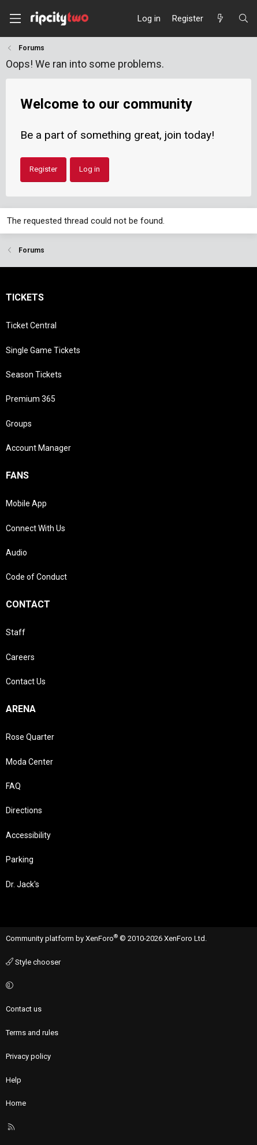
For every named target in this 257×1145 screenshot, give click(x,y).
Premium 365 (30, 398)
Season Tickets (34, 374)
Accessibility (28, 835)
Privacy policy (28, 1056)
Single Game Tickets (43, 350)
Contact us (24, 1009)
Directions (24, 810)
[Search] (243, 18)
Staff (15, 632)
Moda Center (29, 761)
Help (13, 1080)
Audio (16, 552)
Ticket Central (31, 325)
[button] (127, 986)
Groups (19, 423)
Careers (20, 657)
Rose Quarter (30, 737)
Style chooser (33, 962)
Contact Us (26, 681)
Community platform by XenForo (106, 938)
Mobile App (26, 503)
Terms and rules (32, 1032)
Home (16, 1103)
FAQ (13, 786)
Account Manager (38, 448)
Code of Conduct (36, 576)
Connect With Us (35, 528)
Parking (19, 859)
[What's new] (220, 18)
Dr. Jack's (22, 884)
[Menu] (15, 18)
